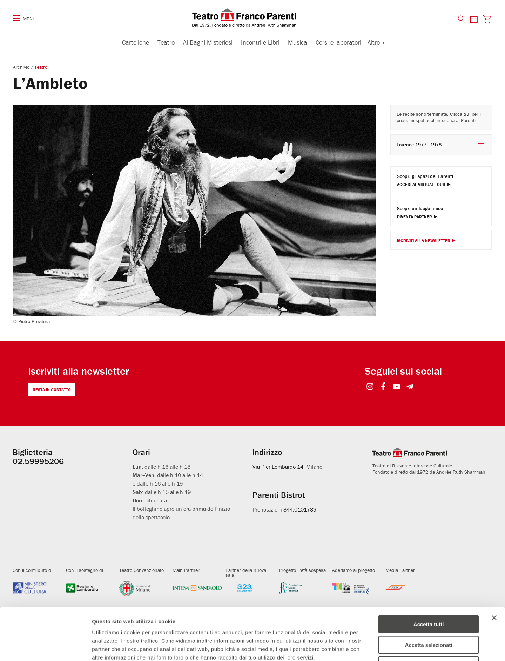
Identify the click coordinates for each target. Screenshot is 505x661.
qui (467, 114)
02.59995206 (38, 461)
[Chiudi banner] (494, 568)
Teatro (166, 42)
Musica (297, 42)
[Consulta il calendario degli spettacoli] (474, 19)
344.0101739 (299, 509)
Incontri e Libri (260, 42)
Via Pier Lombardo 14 (277, 466)
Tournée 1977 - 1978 (441, 144)
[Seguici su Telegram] (410, 387)
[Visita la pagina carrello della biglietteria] (487, 19)
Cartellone (135, 42)
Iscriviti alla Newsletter (423, 241)
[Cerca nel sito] (462, 19)
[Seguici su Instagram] (370, 387)
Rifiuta (428, 616)
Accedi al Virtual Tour (421, 184)
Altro (374, 42)
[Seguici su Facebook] (383, 387)
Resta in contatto (52, 389)
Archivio (22, 67)
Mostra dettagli (369, 647)
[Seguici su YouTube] (396, 387)
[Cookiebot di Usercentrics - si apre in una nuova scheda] (45, 647)
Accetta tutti (428, 575)
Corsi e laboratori (338, 42)
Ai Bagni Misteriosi (208, 42)
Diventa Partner (414, 217)
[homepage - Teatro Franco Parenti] (252, 17)
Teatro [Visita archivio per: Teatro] (40, 67)
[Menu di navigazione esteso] (16, 18)
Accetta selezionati (428, 596)
